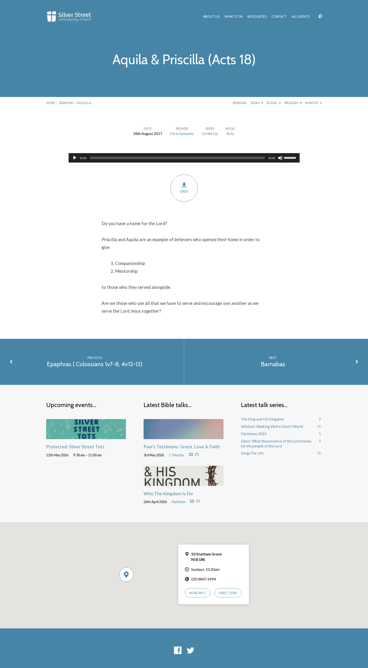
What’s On (234, 16)
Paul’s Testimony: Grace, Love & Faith (182, 446)
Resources (257, 16)
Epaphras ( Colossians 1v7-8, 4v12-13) (94, 364)
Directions (228, 593)
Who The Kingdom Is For (168, 493)
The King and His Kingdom (262, 419)
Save (184, 187)
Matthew (178, 502)
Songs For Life (252, 453)
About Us (211, 16)
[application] (184, 158)
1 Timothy (176, 455)
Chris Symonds (182, 133)
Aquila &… (85, 103)
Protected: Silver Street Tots (75, 446)
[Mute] (280, 157)
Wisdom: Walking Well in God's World (272, 426)
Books (274, 103)
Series (257, 103)
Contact (279, 16)
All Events (301, 16)
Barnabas (273, 364)
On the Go (210, 133)
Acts (230, 133)
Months (313, 103)
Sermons (66, 103)
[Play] (74, 157)
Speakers (293, 103)
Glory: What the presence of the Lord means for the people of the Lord (276, 443)
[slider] (177, 158)
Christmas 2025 (254, 433)
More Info (197, 593)
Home (50, 103)
